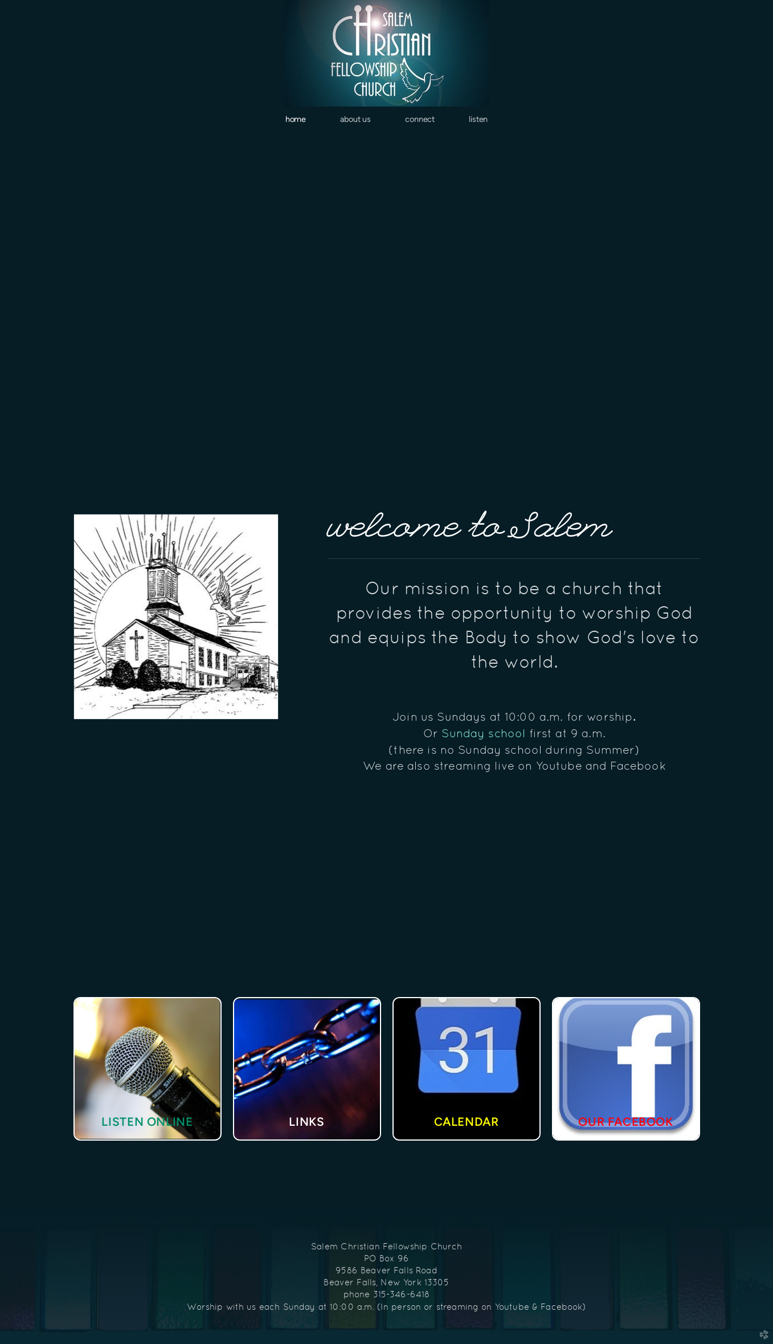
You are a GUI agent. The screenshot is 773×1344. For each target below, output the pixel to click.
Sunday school (485, 733)
